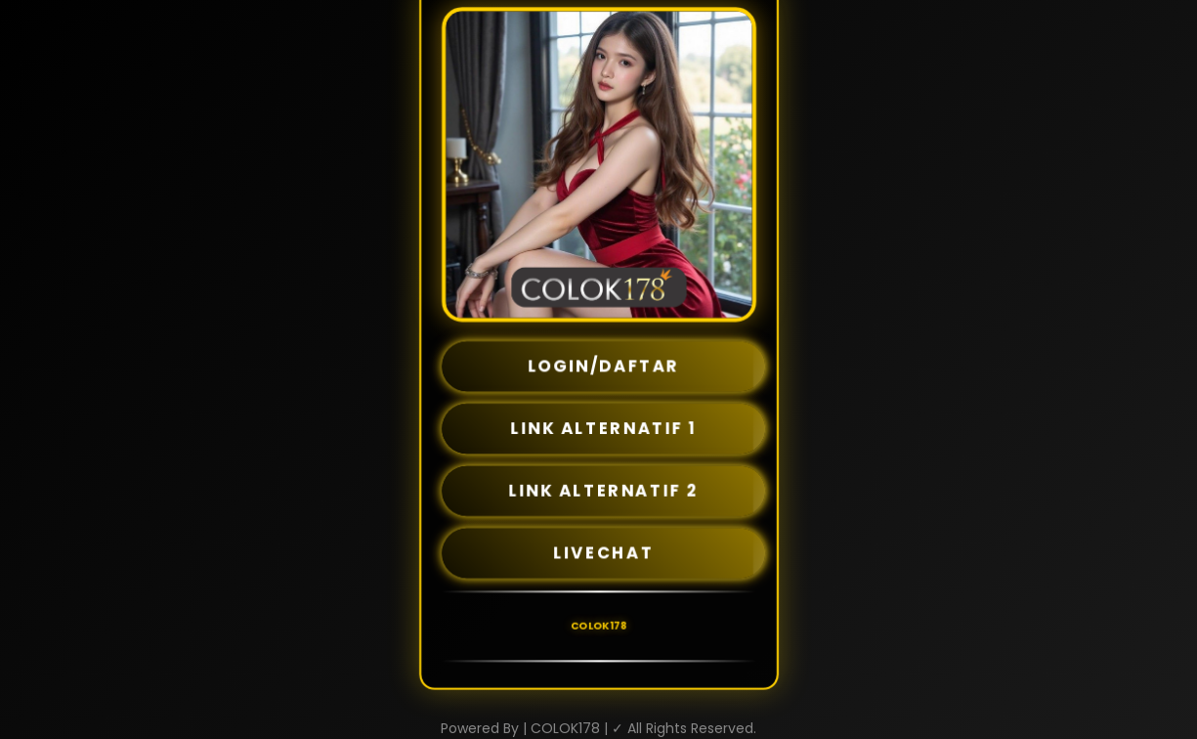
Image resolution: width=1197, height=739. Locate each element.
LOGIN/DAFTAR (604, 366)
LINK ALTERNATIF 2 (603, 490)
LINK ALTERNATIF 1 (603, 428)
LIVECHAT (603, 553)
